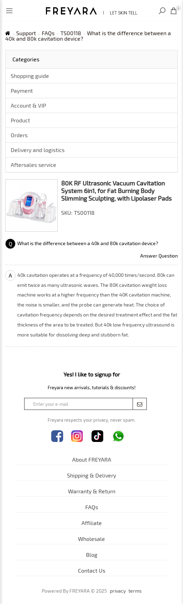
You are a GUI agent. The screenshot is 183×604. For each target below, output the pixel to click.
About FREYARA (91, 459)
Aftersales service (33, 164)
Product (20, 120)
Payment (22, 90)
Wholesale (91, 538)
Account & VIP (28, 105)
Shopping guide (30, 75)
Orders (19, 135)
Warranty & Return (91, 491)
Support (26, 33)
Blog (91, 554)
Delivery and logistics (38, 150)
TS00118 (70, 33)
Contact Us (91, 570)
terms (135, 591)
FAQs (48, 33)
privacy (118, 591)
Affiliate (91, 523)
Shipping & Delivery (91, 475)
